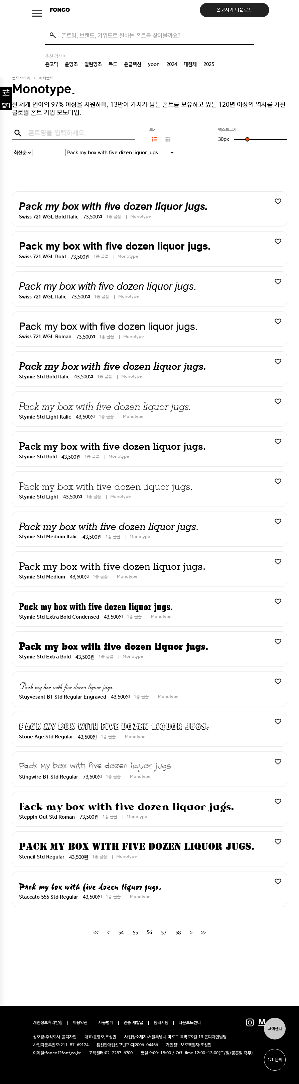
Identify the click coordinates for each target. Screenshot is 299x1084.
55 (135, 933)
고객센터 (275, 1028)
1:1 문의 (275, 1059)
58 (178, 933)
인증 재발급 (133, 1023)
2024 (171, 64)
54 (121, 933)
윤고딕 (51, 64)
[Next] (190, 932)
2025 (208, 64)
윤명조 (71, 64)
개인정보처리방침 (47, 1023)
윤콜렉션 (132, 64)
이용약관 (80, 1023)
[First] (96, 932)
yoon (154, 64)
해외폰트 (46, 77)
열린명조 (93, 64)
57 (163, 933)
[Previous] (108, 932)
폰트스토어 (21, 77)
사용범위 (105, 1023)
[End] (203, 932)
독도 (113, 64)
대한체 (190, 64)
